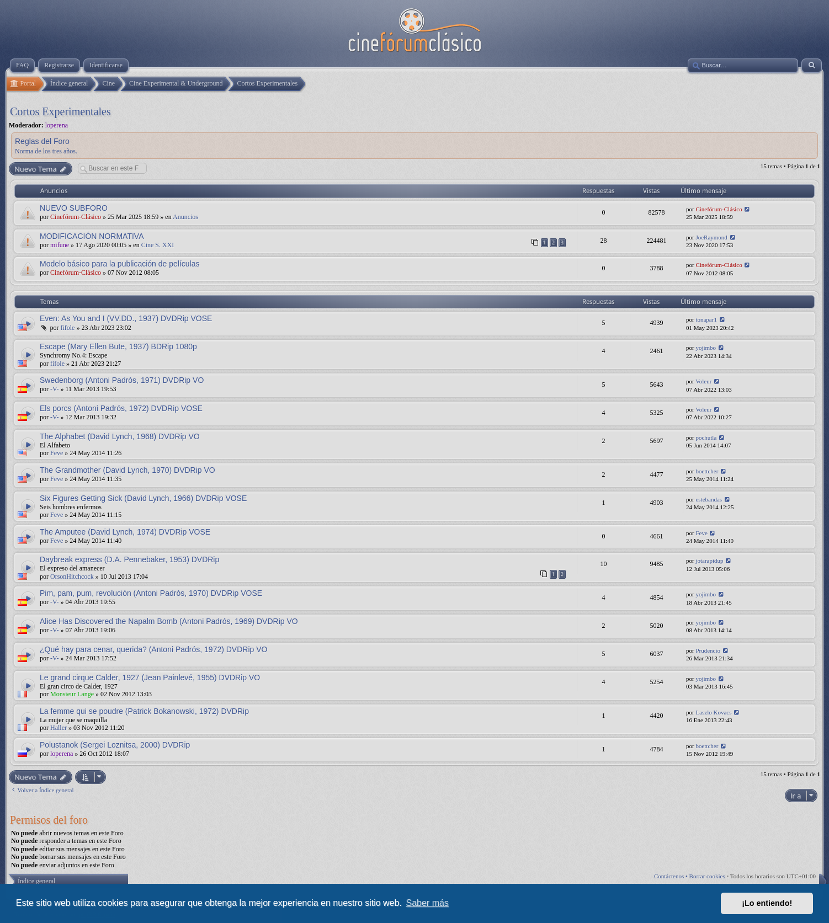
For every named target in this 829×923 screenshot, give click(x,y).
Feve (56, 453)
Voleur (703, 381)
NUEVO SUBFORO (74, 208)
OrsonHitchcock (72, 576)
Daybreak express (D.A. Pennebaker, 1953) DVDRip (129, 559)
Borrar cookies (707, 876)
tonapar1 (705, 319)
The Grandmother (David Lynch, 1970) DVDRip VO (127, 470)
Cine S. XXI (157, 245)
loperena (56, 125)
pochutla (705, 437)
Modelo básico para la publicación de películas (120, 263)
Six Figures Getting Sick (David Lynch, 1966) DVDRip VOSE (143, 498)
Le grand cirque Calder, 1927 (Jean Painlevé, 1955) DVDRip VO (150, 677)
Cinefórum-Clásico (75, 217)
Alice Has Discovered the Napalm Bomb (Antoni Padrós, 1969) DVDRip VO (169, 621)
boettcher (706, 471)
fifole (67, 328)
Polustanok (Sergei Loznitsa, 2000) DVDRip (115, 744)
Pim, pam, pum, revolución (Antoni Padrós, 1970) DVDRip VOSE (151, 593)
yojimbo (705, 347)
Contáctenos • (671, 876)
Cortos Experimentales (60, 111)
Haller (58, 728)
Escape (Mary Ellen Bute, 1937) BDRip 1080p (118, 346)
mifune (59, 245)
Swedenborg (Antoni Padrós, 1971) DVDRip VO (122, 380)
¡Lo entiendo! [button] (767, 903)
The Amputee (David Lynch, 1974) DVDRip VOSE (125, 531)
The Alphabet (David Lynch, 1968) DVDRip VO (120, 436)
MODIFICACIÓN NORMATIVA (92, 236)
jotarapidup (709, 560)
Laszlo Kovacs (713, 712)
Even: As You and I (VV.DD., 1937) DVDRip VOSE (126, 318)
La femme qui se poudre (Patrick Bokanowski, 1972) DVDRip (144, 711)
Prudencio (707, 650)
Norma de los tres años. (46, 151)
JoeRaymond (711, 237)
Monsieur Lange (72, 694)
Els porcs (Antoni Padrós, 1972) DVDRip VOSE (121, 408)
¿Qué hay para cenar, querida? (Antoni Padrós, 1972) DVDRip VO (153, 649)
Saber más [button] (427, 903)
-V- (54, 389)
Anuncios (185, 217)
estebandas (708, 499)
